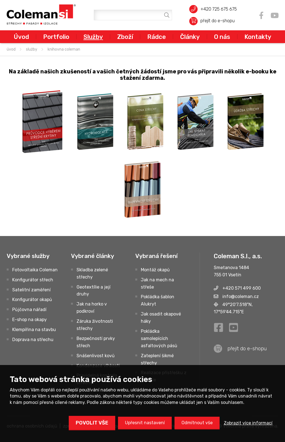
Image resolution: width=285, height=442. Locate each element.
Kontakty (257, 36)
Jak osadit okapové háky (161, 317)
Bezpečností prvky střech (96, 342)
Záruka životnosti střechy (95, 325)
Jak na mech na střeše (157, 283)
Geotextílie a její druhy (93, 290)
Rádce (156, 36)
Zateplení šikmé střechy (157, 359)
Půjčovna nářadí (29, 309)
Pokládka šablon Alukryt (157, 300)
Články (190, 36)
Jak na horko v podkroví (92, 307)
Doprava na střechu (32, 339)
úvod (11, 49)
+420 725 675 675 (218, 9)
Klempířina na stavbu (34, 329)
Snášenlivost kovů (96, 355)
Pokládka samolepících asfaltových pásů (159, 338)
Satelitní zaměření (31, 289)
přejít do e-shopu (217, 20)
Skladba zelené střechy (92, 273)
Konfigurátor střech (32, 279)
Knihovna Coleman (64, 49)
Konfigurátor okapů (32, 299)
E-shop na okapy (29, 319)
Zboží (125, 36)
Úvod (21, 36)
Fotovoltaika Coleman (35, 269)
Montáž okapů (155, 269)
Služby (93, 36)
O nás (222, 36)
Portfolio (56, 36)
